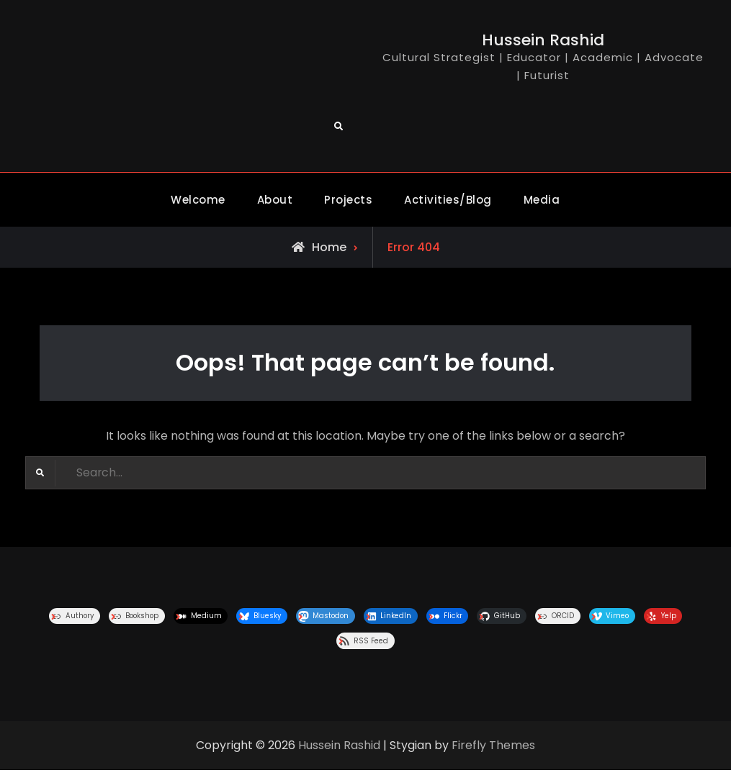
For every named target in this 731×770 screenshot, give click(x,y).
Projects (348, 199)
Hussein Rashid (543, 40)
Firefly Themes (493, 745)
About (275, 199)
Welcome (198, 199)
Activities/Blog (448, 199)
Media (542, 199)
